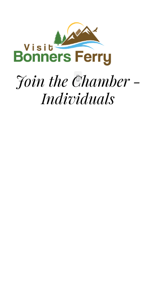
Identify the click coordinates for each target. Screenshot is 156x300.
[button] (78, 78)
